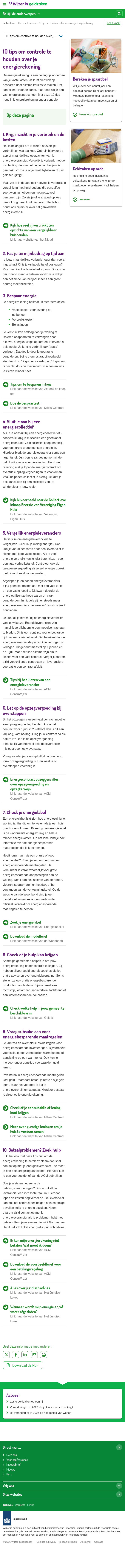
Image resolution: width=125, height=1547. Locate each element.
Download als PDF (22, 1365)
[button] (113, 23)
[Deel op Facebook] (15, 1354)
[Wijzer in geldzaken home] (28, 5)
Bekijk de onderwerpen (19, 13)
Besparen (31, 23)
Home (21, 23)
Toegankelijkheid (68, 1541)
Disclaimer (85, 1541)
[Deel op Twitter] (6, 1354)
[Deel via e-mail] (34, 1354)
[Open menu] (4, 4)
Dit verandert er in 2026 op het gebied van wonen (40, 1412)
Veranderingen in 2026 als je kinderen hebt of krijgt (41, 1407)
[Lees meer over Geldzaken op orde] (96, 200)
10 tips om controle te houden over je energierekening (66, 23)
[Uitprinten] (43, 1354)
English (30, 1504)
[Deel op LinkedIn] (24, 1354)
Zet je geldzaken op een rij (26, 1401)
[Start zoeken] (119, 13)
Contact (98, 1541)
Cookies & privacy (46, 1541)
